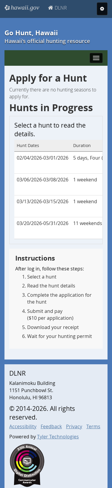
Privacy (74, 426)
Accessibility (22, 426)
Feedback (51, 426)
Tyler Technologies (58, 436)
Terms (93, 426)
